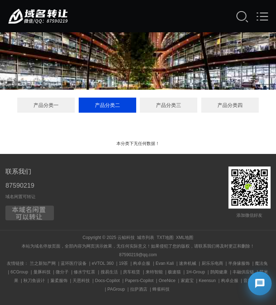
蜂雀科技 (161, 289)
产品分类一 (46, 105)
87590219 (19, 185)
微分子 (62, 271)
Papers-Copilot (139, 280)
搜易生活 (109, 271)
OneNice (166, 280)
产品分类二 (107, 105)
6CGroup (19, 271)
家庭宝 (187, 280)
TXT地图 (165, 237)
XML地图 (184, 237)
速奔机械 (187, 263)
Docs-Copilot (107, 280)
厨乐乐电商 (212, 263)
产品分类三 (168, 105)
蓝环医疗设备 (74, 263)
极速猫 (174, 271)
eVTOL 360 (103, 263)
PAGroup (116, 289)
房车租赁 (131, 271)
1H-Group (195, 271)
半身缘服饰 (239, 263)
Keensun (207, 280)
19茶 (123, 263)
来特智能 (154, 271)
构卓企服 (141, 263)
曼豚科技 (42, 271)
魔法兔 (261, 263)
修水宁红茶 (84, 271)
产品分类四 (230, 105)
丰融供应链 (243, 271)
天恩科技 (81, 280)
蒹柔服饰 (59, 280)
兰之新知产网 (43, 263)
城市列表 (145, 237)
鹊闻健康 (218, 271)
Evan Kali (165, 263)
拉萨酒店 (138, 289)
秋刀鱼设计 (34, 280)
